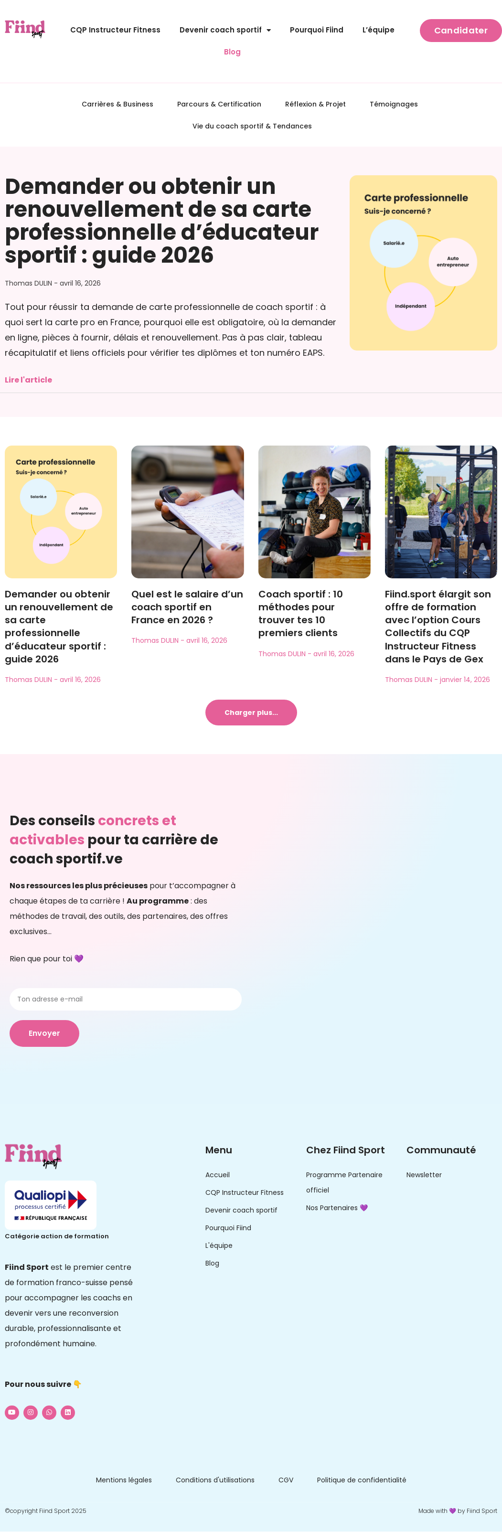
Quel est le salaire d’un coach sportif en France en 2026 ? (187, 607)
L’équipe (379, 30)
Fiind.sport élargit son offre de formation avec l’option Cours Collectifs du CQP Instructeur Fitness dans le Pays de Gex (438, 626)
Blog (232, 52)
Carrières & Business (117, 104)
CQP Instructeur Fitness (115, 30)
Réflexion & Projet (315, 104)
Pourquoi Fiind (316, 30)
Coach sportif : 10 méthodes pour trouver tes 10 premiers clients (300, 613)
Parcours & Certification (219, 104)
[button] (251, 712)
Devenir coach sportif (225, 30)
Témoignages (394, 104)
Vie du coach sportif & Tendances (252, 126)
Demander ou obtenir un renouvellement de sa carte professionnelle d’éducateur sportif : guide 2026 (162, 220)
